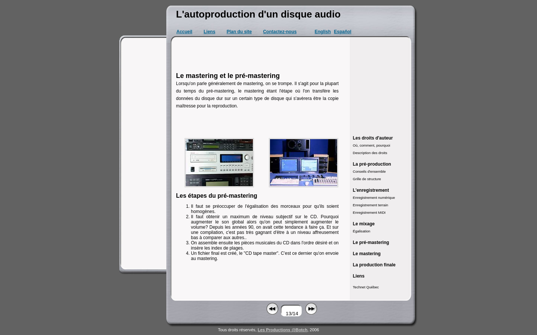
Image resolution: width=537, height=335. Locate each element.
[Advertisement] (144, 153)
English (323, 31)
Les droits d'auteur (373, 138)
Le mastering (367, 253)
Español (342, 31)
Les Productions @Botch (282, 330)
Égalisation (361, 231)
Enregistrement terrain (370, 205)
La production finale (374, 264)
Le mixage (364, 223)
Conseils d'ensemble (369, 171)
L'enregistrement (371, 190)
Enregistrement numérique (374, 197)
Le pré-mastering (371, 242)
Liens (209, 31)
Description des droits (370, 153)
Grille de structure (367, 179)
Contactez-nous (279, 31)
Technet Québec (366, 287)
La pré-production (372, 164)
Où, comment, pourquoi (371, 145)
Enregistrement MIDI (369, 212)
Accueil (184, 31)
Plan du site (239, 31)
